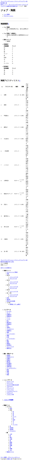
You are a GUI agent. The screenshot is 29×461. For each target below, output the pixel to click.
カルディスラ (10, 381)
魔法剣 (8, 361)
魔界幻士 (9, 348)
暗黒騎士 (9, 345)
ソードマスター (11, 338)
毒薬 (8, 374)
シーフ (8, 319)
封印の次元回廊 (11, 301)
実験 (8, 371)
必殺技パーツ (10, 357)
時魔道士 (9, 324)
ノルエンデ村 (10, 394)
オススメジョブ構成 (12, 272)
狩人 (8, 325)
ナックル (15, 424)
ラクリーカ (10, 383)
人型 (11, 434)
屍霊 (11, 443)
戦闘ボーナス (10, 452)
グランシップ (10, 388)
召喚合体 (9, 366)
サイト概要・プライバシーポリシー (10, 457)
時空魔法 (9, 363)
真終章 (8, 299)
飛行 (11, 437)
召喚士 (8, 327)
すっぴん (9, 311)
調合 (8, 369)
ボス (11, 450)
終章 (8, 298)
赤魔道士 (9, 330)
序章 (8, 273)
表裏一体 (9, 459)
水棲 (11, 439)
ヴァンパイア (10, 346)
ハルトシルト (10, 389)
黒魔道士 (9, 316)
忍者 (8, 337)
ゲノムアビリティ (11, 368)
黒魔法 (8, 360)
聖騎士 (8, 343)
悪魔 (11, 445)
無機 (11, 448)
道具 (11, 408)
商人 (8, 321)
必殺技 (8, 355)
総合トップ (4, 4)
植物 (11, 442)
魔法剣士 (9, 322)
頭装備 (11, 427)
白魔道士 (9, 314)
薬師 (8, 332)
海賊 (8, 335)
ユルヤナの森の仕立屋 (13, 384)
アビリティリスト (8, 16)
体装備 (11, 429)
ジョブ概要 (7, 14)
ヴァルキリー (10, 329)
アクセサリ (13, 431)
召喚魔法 (9, 365)
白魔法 (8, 358)
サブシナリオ (13, 278)
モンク (8, 313)
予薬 (8, 373)
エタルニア (10, 392)
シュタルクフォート (12, 391)
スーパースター (11, 333)
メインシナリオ (14, 277)
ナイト (8, 317)
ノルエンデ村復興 (8, 400)
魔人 (8, 340)
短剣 (14, 419)
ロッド (14, 416)
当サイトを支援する (6, 267)
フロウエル (10, 386)
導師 (8, 341)
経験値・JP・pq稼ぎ (15, 304)
